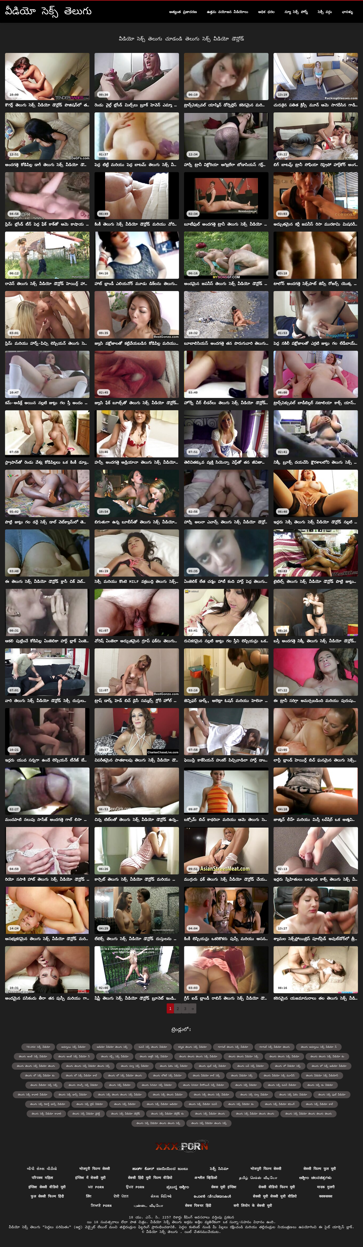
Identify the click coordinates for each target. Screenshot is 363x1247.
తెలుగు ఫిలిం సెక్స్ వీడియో (174, 1066)
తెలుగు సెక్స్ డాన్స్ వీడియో (73, 1094)
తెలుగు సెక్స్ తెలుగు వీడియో (168, 1094)
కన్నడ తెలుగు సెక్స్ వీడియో (192, 1047)
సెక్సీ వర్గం (325, 12)
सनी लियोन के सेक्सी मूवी (253, 1205)
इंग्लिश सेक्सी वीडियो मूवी (47, 1187)
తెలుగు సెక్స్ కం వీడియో (320, 1085)
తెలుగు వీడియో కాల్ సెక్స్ (206, 1075)
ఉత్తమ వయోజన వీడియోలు (227, 12)
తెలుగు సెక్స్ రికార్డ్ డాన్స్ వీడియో (47, 1104)
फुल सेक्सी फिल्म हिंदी (47, 1196)
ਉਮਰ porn (135, 1187)
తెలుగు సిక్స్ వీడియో (119, 1085)
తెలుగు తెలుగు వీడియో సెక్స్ (243, 1056)
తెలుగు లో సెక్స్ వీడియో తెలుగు (125, 1075)
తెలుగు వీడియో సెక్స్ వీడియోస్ (322, 1075)
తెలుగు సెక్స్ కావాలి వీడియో (32, 1094)
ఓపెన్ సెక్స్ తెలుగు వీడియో (153, 1047)
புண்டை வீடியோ (148, 1205)
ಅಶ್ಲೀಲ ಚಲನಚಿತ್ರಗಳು (315, 1177)
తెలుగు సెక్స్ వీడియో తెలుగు (210, 1113)
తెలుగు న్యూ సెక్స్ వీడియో (135, 1066)
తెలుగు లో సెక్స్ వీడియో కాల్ (81, 1075)
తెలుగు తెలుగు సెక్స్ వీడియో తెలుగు (36, 1066)
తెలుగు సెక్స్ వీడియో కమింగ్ (280, 1104)
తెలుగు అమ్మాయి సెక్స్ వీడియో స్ (319, 1047)
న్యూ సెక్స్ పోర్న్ (296, 12)
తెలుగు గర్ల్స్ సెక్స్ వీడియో (114, 1056)
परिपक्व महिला (42, 1177)
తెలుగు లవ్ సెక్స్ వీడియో (250, 1066)
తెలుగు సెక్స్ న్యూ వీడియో (254, 1094)
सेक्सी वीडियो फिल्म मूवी (276, 1187)
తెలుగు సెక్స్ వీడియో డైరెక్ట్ (86, 1113)
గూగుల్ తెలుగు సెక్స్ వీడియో (233, 1047)
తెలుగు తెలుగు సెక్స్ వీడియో (284, 1056)
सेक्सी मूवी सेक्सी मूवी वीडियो (275, 1196)
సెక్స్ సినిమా (219, 1168)
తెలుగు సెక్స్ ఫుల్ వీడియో (331, 1094)
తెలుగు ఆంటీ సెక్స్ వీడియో (33, 1056)
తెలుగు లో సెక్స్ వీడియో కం (40, 1075)
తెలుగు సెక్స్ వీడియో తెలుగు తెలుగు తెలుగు (308, 1113)
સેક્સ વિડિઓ (161, 1196)
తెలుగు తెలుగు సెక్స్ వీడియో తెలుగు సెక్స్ (88, 1066)
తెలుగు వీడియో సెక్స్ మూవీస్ (279, 1075)
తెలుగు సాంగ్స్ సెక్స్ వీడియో (83, 1085)
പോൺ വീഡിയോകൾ (212, 1196)
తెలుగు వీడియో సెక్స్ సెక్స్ (43, 1085)
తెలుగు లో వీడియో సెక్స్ (287, 1066)
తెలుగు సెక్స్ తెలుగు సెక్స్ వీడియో (211, 1094)
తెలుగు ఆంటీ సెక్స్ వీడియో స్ (74, 1056)
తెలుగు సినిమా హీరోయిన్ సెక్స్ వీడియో (203, 1085)
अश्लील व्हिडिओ (205, 1177)
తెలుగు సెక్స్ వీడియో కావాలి (46, 1113)
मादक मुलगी (326, 1187)
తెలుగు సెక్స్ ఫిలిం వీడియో (293, 1094)
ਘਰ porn (96, 1187)
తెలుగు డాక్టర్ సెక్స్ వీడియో (154, 1056)
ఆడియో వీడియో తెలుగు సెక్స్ (112, 1047)
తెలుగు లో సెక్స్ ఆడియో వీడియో (329, 1066)
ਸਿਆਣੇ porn (101, 1205)
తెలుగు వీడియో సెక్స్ (241, 1075)
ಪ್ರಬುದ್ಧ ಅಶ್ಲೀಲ (177, 1187)
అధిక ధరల (266, 12)
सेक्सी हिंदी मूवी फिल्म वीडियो (150, 1177)
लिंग (89, 1196)
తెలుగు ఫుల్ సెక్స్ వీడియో (212, 1066)
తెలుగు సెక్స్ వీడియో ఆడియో (162, 1104)
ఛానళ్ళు (347, 12)
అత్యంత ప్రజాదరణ (183, 12)
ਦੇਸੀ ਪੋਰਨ (121, 1196)
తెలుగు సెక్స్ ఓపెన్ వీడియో (282, 1085)
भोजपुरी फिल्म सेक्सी (94, 1168)
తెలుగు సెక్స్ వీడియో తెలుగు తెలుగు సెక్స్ (158, 1123)
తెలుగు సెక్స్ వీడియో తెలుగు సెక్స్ (208, 1123)
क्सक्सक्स (325, 1196)
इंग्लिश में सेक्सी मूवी (90, 1177)
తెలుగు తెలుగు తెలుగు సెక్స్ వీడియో (198, 1056)
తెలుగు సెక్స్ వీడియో (124, 1104)
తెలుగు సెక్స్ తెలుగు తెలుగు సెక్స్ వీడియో (120, 1094)
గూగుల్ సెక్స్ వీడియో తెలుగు (274, 1047)
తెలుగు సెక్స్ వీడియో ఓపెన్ (203, 1104)
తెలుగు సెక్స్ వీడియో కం (241, 1104)
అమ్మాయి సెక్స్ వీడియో (73, 1047)
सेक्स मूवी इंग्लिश (223, 1187)
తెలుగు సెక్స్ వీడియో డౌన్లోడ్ (125, 1113)
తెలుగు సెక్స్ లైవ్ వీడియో (89, 1104)
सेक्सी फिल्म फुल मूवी (319, 1168)
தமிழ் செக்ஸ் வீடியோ (258, 1177)
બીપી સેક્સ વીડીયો (42, 1168)
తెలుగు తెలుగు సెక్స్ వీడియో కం (327, 1056)
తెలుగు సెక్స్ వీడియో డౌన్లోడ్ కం (167, 1113)
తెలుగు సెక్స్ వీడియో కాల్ (319, 1104)
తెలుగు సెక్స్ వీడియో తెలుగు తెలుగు (255, 1113)
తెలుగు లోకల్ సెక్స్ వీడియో (167, 1075)
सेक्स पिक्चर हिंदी (198, 1205)
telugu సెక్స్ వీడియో (38, 1047)
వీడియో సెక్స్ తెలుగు (163, 1231)
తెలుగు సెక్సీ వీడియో (246, 1085)
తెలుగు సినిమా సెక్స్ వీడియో (157, 1085)
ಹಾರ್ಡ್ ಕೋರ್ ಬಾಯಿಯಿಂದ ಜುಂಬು (160, 1168)
